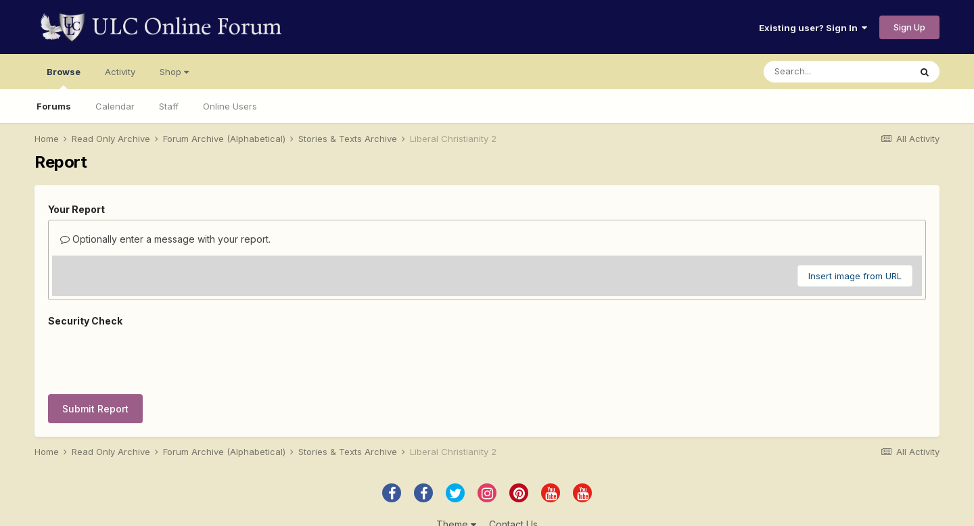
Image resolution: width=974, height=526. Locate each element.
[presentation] (151, 357)
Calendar (115, 106)
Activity (120, 71)
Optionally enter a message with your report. (165, 239)
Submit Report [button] (95, 408)
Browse (63, 77)
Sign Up (909, 27)
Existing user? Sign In (813, 27)
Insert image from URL (855, 275)
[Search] (837, 71)
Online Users (230, 106)
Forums (54, 106)
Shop (174, 71)
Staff (169, 106)
